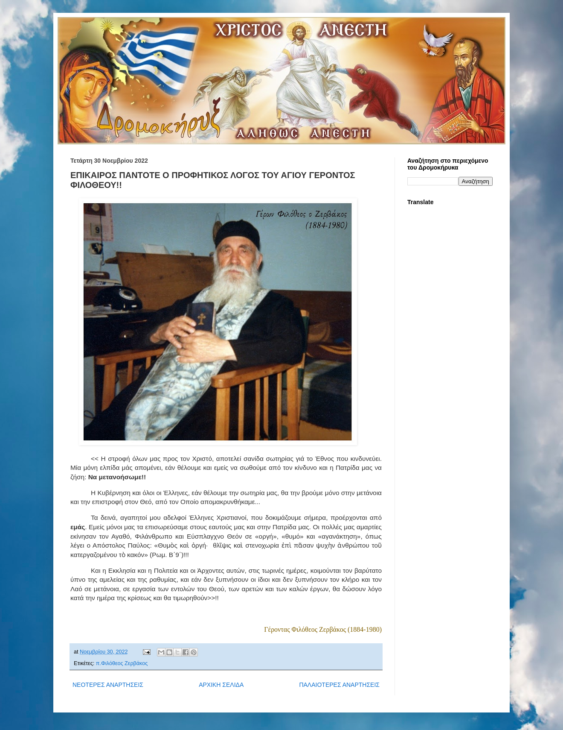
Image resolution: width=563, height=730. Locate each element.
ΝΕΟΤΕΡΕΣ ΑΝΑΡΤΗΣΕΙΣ (108, 684)
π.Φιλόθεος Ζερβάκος (122, 663)
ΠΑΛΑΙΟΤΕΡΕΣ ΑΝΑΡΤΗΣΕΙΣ (339, 684)
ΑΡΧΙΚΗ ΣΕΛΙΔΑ (221, 684)
